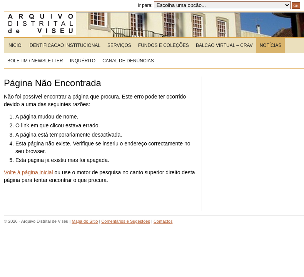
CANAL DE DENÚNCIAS (128, 60)
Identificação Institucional (64, 45)
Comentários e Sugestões (125, 221)
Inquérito (82, 60)
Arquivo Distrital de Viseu (54, 24)
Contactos (163, 221)
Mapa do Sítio (85, 221)
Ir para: (214, 5)
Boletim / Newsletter (35, 60)
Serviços (119, 45)
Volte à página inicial (28, 172)
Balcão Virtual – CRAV (224, 45)
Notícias (271, 45)
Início (14, 45)
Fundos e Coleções (163, 45)
